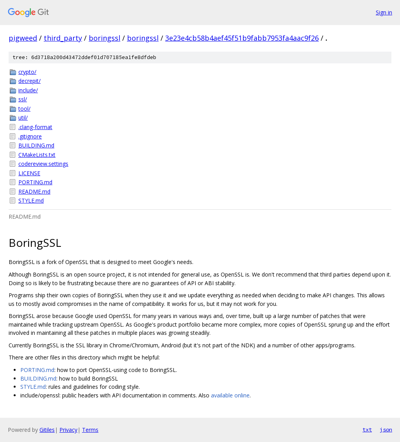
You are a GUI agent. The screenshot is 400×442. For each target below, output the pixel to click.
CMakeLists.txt (36, 154)
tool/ (24, 108)
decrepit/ (29, 80)
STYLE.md (31, 200)
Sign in (384, 12)
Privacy (68, 429)
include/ (28, 90)
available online (230, 395)
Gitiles (47, 429)
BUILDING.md (36, 145)
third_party (63, 38)
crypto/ (27, 71)
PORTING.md (35, 182)
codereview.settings (43, 163)
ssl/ (22, 99)
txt (367, 429)
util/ (23, 117)
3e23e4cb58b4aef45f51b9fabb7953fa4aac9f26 (242, 38)
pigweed (23, 38)
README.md (34, 191)
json (386, 429)
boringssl (104, 38)
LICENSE (29, 173)
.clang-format (35, 127)
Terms (90, 429)
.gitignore (30, 136)
